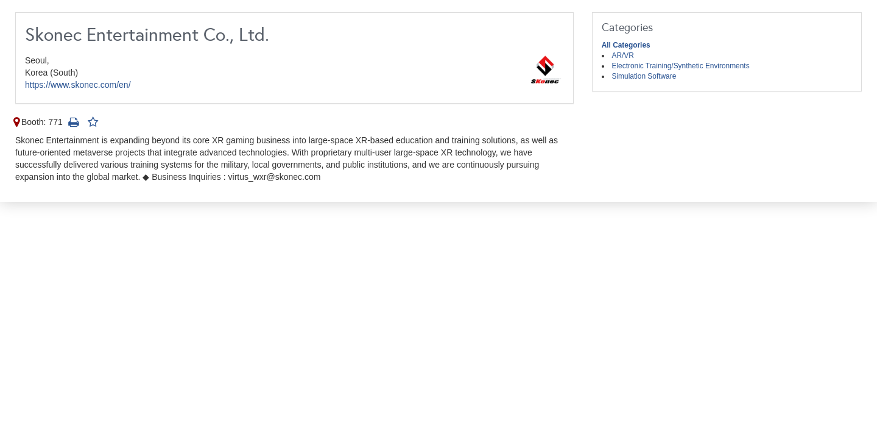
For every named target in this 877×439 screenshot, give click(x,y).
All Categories (626, 45)
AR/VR (623, 55)
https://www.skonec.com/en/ (78, 85)
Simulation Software (644, 76)
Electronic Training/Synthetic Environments (681, 66)
